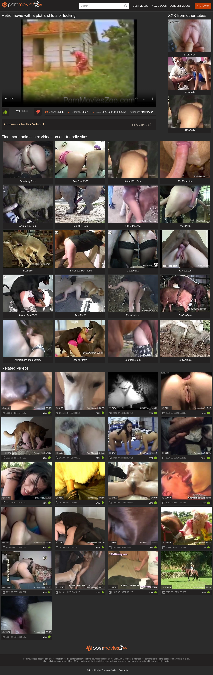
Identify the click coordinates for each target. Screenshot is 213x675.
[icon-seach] (126, 6)
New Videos (159, 5)
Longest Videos (180, 5)
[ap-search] (104, 6)
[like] (5, 112)
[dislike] (38, 112)
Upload (203, 5)
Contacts (123, 670)
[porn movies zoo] (22, 4)
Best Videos (140, 5)
